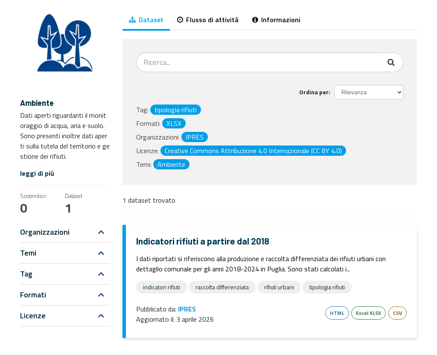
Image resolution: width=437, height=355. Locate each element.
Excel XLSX (368, 313)
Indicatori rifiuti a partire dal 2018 (202, 241)
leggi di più (37, 173)
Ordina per (314, 91)
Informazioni (276, 20)
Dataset (146, 20)
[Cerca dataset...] (258, 62)
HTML (337, 313)
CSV (397, 313)
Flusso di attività (208, 20)
